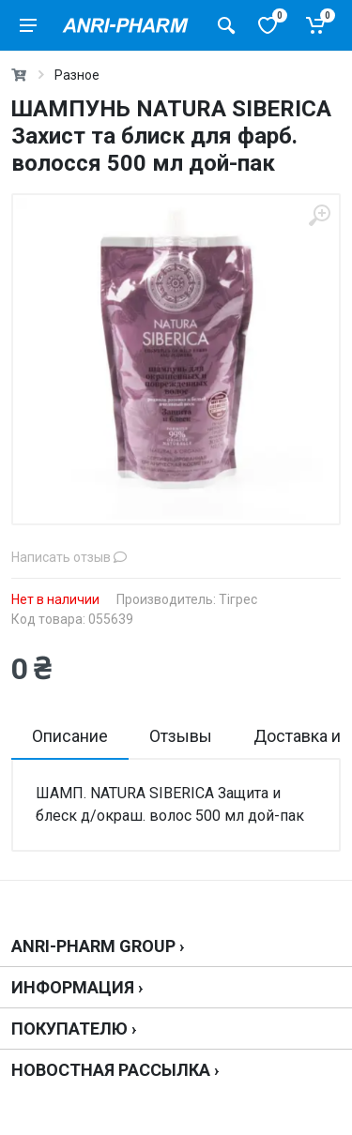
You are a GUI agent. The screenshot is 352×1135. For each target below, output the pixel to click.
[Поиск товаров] (226, 25)
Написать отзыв (69, 557)
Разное (76, 75)
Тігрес (238, 599)
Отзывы (180, 736)
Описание (70, 736)
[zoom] (319, 215)
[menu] (28, 25)
